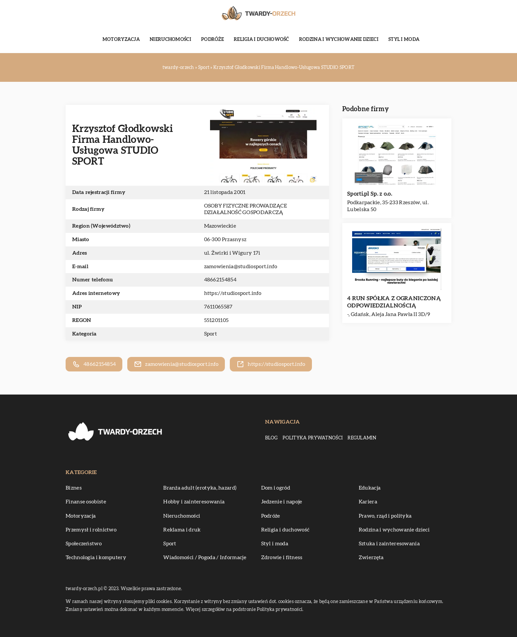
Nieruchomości (170, 39)
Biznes (74, 488)
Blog (271, 438)
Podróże (212, 39)
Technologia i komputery (96, 557)
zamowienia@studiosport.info (240, 266)
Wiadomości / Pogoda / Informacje (204, 557)
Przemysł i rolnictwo (91, 529)
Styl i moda (403, 39)
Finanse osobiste (86, 501)
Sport (210, 333)
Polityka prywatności (313, 438)
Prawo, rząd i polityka (385, 516)
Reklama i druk (181, 529)
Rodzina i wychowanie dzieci (339, 39)
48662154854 (220, 279)
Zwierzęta (371, 557)
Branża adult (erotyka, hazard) (199, 488)
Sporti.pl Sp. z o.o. (369, 194)
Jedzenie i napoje (281, 501)
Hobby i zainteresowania (194, 501)
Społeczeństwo (84, 543)
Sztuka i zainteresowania (389, 543)
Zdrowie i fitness (282, 557)
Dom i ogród (275, 488)
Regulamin (362, 438)
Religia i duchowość (261, 39)
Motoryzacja (121, 39)
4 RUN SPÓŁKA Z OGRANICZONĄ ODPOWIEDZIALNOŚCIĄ (394, 302)
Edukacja (369, 488)
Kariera (368, 501)
